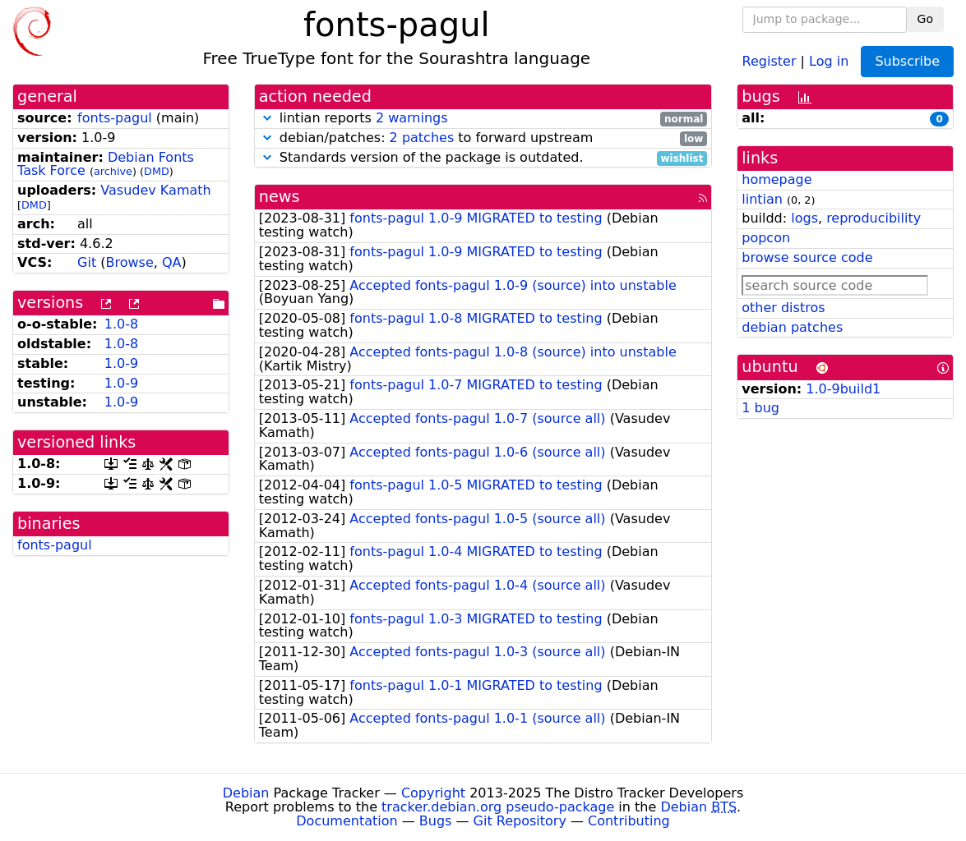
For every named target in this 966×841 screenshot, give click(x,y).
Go (925, 18)
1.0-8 (121, 324)
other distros (783, 307)
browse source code (807, 257)
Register (769, 60)
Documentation (346, 821)
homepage (776, 179)
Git (86, 262)
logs (804, 218)
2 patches (422, 137)
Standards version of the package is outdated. (483, 158)
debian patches (792, 327)
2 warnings (412, 118)
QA (172, 262)
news (279, 196)
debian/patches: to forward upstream (483, 138)
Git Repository (520, 821)
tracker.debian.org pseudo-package (497, 807)
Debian (246, 793)
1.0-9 (121, 363)
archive (113, 171)
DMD (156, 171)
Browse (130, 262)
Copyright (433, 793)
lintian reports (483, 119)
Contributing (629, 821)
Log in (828, 60)
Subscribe (907, 61)
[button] (267, 118)
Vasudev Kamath (155, 190)
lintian (762, 199)
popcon (766, 238)
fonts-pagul (114, 118)
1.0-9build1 (843, 389)
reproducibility (873, 218)
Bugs (435, 821)
